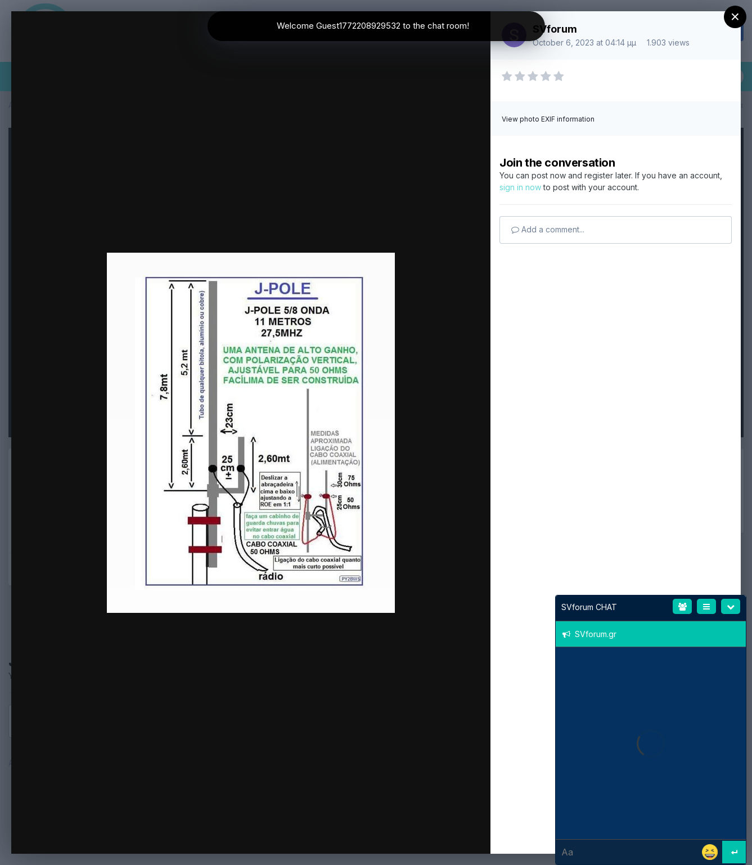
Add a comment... (547, 229)
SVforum (555, 29)
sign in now (520, 187)
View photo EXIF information (548, 119)
